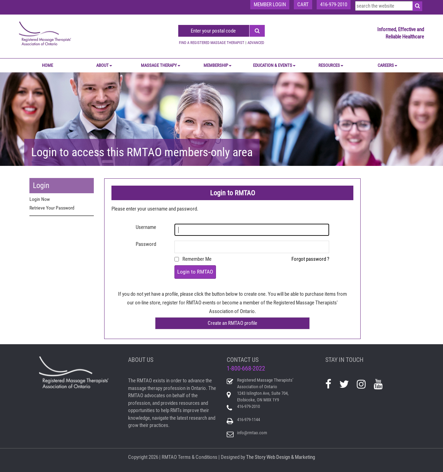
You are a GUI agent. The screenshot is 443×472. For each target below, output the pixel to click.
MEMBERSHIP (218, 65)
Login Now (39, 199)
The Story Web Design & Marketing (280, 457)
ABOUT (104, 65)
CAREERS (387, 65)
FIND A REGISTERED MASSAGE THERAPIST (211, 43)
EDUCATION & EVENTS (274, 65)
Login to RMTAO (195, 271)
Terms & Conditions (197, 457)
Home (47, 65)
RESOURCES (330, 65)
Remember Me (196, 259)
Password (146, 244)
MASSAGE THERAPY (160, 65)
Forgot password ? (310, 259)
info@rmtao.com (252, 432)
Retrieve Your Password (51, 208)
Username (146, 227)
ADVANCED (255, 43)
